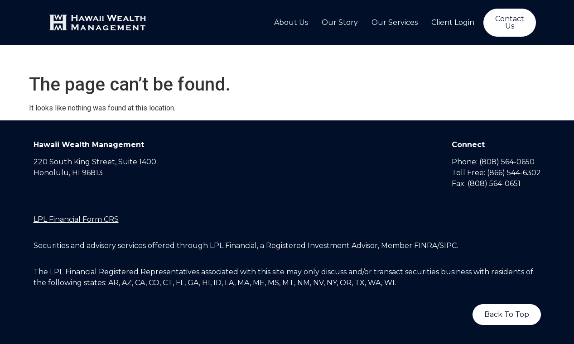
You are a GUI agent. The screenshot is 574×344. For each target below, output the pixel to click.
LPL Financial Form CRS (76, 219)
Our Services (394, 22)
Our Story (340, 22)
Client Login (452, 22)
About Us (291, 22)
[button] (509, 23)
